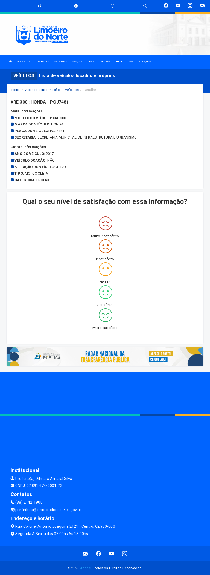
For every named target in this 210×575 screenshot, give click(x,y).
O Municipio (42, 61)
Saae (130, 61)
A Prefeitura (24, 61)
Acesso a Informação (42, 90)
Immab (119, 61)
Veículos (72, 90)
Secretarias (60, 61)
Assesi (85, 568)
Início (15, 90)
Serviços (77, 61)
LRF (91, 61)
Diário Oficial (105, 61)
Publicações (145, 61)
